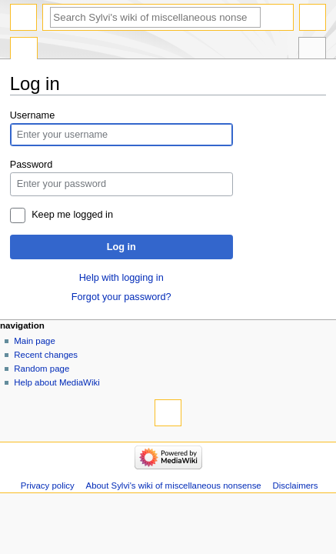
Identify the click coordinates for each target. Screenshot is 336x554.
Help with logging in (121, 277)
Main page (34, 340)
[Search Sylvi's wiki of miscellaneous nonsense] (155, 17)
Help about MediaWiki (56, 382)
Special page (24, 50)
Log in (121, 247)
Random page (41, 368)
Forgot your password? (121, 297)
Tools (312, 50)
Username (32, 115)
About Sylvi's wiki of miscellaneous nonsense (173, 485)
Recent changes (46, 354)
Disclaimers (295, 485)
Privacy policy (48, 485)
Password (31, 164)
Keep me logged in (72, 214)
